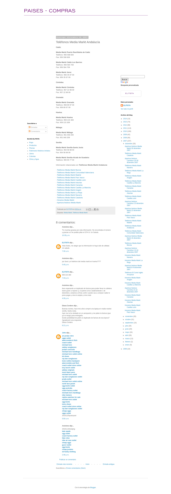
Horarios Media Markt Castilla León (132, 306)
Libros (31, 154)
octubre (128, 319)
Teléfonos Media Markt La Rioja (69, 193)
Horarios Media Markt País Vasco (132, 311)
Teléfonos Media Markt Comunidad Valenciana (75, 173)
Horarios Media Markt (65, 200)
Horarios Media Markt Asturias (132, 301)
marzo (127, 339)
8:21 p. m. (65, 325)
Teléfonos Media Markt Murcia (69, 170)
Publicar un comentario (67, 460)
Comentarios (34, 131)
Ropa (31, 142)
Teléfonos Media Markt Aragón (69, 190)
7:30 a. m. (65, 251)
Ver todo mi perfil (127, 109)
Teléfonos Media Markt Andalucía (133, 227)
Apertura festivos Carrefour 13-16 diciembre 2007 (131, 250)
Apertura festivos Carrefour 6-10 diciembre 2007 (131, 290)
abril (127, 335)
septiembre (129, 323)
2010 (125, 131)
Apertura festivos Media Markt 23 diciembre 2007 (133, 210)
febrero (128, 342)
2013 (125, 122)
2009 (125, 134)
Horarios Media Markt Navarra (132, 256)
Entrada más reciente (64, 464)
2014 (125, 119)
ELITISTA (65, 243)
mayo (127, 332)
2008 (125, 138)
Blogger (93, 487)
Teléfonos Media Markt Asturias (69, 183)
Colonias (32, 156)
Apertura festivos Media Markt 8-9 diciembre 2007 (133, 267)
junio (127, 329)
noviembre (129, 316)
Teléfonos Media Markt (80, 212)
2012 (125, 125)
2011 (125, 128)
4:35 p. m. (65, 298)
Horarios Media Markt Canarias (132, 296)
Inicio (87, 464)
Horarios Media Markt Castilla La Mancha (133, 284)
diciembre (129, 144)
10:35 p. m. (66, 235)
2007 (125, 141)
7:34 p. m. (65, 278)
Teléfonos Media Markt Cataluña (70, 198)
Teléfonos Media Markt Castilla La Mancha (74, 188)
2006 (125, 349)
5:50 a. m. (65, 419)
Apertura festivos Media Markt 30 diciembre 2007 (133, 148)
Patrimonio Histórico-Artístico (39, 151)
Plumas (32, 148)
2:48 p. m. (65, 455)
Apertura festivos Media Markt (69, 203)
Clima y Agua (34, 159)
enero (127, 345)
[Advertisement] (76, 25)
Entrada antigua (108, 464)
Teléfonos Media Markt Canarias (70, 185)
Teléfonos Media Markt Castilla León (71, 180)
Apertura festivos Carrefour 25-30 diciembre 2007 (131, 160)
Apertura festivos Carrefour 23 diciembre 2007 (134, 203)
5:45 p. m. (65, 265)
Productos (33, 145)
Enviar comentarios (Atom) (76, 468)
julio (127, 326)
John (64, 333)
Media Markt (68, 212)
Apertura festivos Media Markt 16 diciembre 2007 (133, 238)
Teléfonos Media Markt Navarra (69, 195)
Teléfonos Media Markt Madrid (69, 175)
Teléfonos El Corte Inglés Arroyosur (134, 273)
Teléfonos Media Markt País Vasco (70, 178)
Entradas (33, 127)
